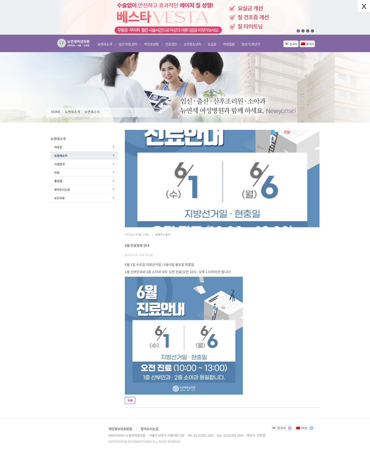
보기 (163, 234)
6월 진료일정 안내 (137, 245)
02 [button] (303, 31)
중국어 (310, 44)
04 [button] (312, 31)
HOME (55, 111)
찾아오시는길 (62, 189)
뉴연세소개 (72, 111)
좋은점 (58, 181)
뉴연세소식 (92, 111)
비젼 (56, 172)
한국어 (294, 44)
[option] (185, 17)
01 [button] (298, 31)
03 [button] (307, 31)
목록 (130, 400)
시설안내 (59, 164)
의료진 (58, 147)
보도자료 (59, 198)
